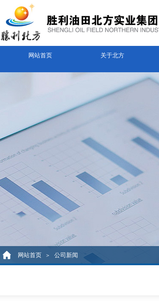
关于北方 (112, 54)
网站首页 (40, 54)
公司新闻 (66, 255)
